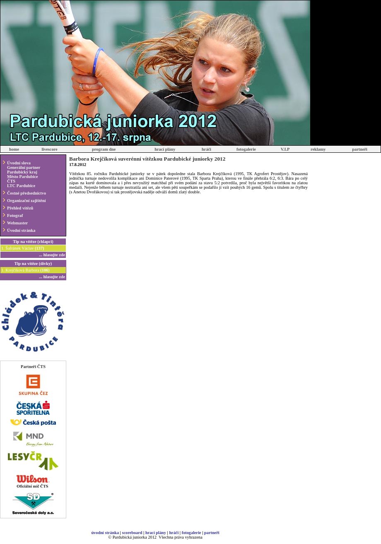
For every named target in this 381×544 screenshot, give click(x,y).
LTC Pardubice (21, 185)
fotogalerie (246, 149)
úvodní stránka (105, 532)
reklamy (318, 149)
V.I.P (285, 149)
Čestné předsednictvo (26, 193)
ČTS (11, 181)
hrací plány (164, 149)
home (14, 149)
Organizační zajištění (26, 200)
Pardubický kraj (22, 172)
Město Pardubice (22, 176)
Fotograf (15, 215)
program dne (104, 149)
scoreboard (132, 532)
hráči (206, 149)
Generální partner (23, 167)
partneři (359, 149)
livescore (49, 149)
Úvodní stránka (21, 230)
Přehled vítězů (20, 208)
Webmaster (17, 223)
